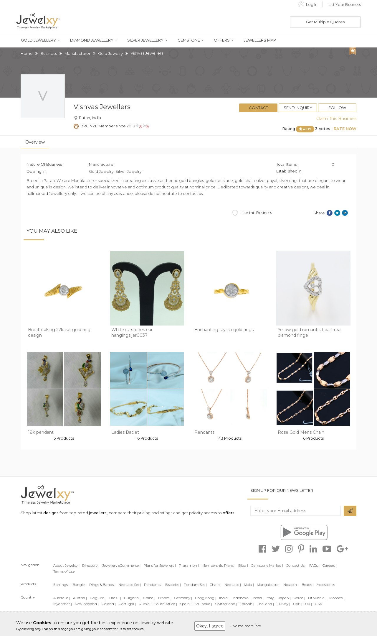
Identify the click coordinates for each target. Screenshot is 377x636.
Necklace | (232, 584)
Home (27, 53)
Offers (222, 40)
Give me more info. (245, 626)
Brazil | (115, 598)
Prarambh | (189, 565)
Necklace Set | (129, 584)
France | (164, 598)
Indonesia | (241, 598)
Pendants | (153, 584)
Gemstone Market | (267, 565)
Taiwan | (247, 604)
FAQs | (314, 565)
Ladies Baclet (125, 432)
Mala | (249, 584)
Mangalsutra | (268, 584)
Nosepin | (291, 584)
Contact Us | (296, 565)
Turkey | (283, 604)
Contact (258, 107)
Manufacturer (77, 53)
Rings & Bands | (102, 584)
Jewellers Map (260, 40)
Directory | (90, 565)
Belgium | (98, 598)
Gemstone (189, 40)
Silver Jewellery (145, 40)
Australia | (61, 598)
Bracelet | (173, 584)
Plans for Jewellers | (159, 565)
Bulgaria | (132, 598)
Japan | (284, 598)
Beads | (308, 584)
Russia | (145, 604)
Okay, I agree (210, 626)
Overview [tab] (35, 142)
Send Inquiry (298, 107)
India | (224, 598)
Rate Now (345, 128)
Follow (337, 107)
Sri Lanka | (203, 604)
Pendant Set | (195, 584)
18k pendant (41, 432)
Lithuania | (317, 598)
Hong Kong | (205, 598)
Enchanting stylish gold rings (224, 329)
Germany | (183, 598)
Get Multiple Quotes (325, 21)
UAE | (297, 604)
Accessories (326, 584)
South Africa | (165, 604)
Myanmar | (62, 604)
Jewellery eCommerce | (121, 565)
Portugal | (127, 604)
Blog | (243, 565)
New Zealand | (87, 604)
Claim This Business (336, 118)
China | (149, 598)
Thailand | (265, 604)
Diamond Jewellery (91, 40)
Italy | (271, 598)
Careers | (330, 565)
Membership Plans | (218, 565)
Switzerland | (226, 604)
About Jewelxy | (66, 565)
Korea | (299, 598)
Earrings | (61, 584)
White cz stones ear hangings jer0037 (132, 332)
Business (48, 53)
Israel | (258, 598)
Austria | (80, 598)
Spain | (185, 604)
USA (318, 604)
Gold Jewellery (38, 40)
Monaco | (337, 598)
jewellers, (98, 512)
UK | (308, 604)
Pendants (204, 432)
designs (51, 512)
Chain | (215, 584)
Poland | (109, 604)
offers (228, 512)
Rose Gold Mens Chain (301, 432)
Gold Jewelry (110, 53)
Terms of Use (64, 571)
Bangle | (79, 584)
